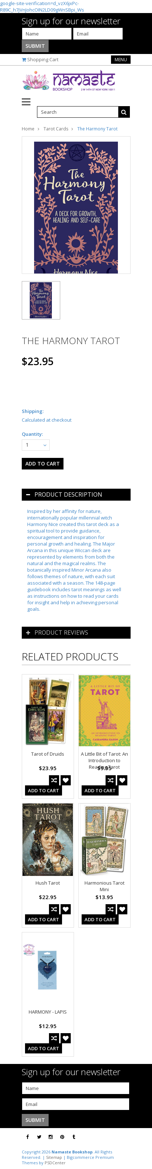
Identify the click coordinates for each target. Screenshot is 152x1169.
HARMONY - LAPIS (48, 1012)
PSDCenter (55, 1162)
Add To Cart (43, 790)
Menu (121, 60)
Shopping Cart (42, 59)
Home (28, 129)
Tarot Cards (56, 129)
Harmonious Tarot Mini (104, 886)
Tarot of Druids (47, 754)
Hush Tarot (48, 883)
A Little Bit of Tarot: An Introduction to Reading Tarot (104, 760)
